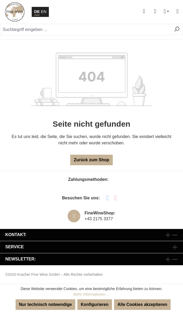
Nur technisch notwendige (45, 304)
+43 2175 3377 (99, 219)
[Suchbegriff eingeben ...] (85, 29)
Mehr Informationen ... (91, 294)
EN (43, 11)
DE (37, 11)
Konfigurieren (95, 304)
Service (14, 247)
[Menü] (175, 12)
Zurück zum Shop (91, 160)
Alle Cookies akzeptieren (142, 304)
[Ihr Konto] (143, 12)
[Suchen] (177, 29)
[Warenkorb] (155, 12)
